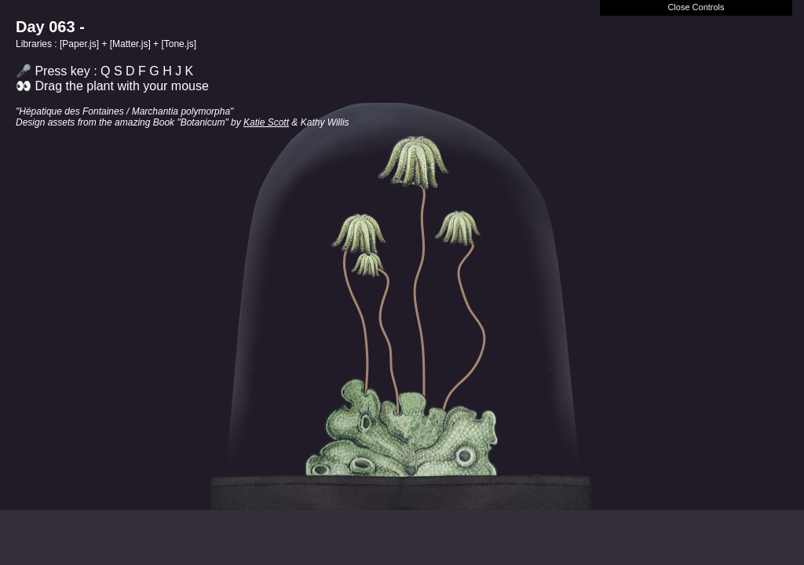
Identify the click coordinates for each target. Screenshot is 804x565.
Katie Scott (266, 122)
